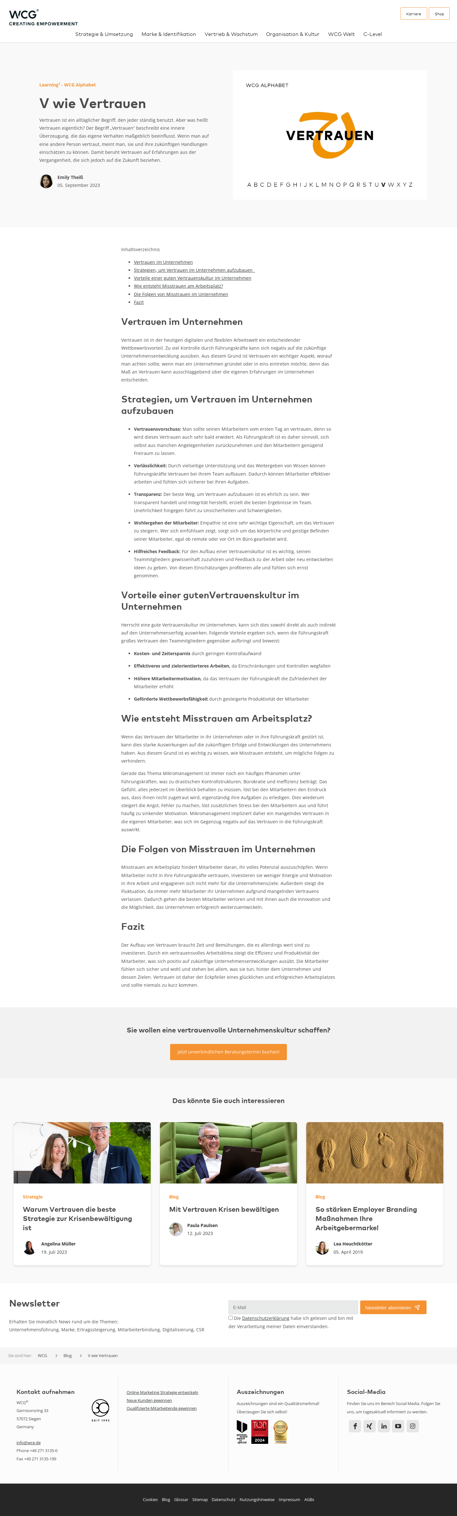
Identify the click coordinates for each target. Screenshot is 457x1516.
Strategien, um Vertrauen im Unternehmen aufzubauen (194, 270)
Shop (439, 13)
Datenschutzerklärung (265, 1318)
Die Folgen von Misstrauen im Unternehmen (181, 294)
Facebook (355, 1426)
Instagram (413, 1426)
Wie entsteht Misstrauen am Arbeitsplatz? (178, 286)
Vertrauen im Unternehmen (163, 262)
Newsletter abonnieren (388, 1307)
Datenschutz (223, 1499)
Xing (369, 1426)
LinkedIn (384, 1426)
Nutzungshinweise (257, 1499)
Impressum (289, 1499)
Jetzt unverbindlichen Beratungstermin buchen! (229, 1052)
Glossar (181, 1499)
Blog (166, 1499)
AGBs (309, 1499)
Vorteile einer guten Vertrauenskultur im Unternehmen (192, 278)
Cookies (150, 1499)
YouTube (398, 1426)
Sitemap (200, 1499)
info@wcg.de (29, 1442)
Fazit (139, 302)
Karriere (413, 13)
